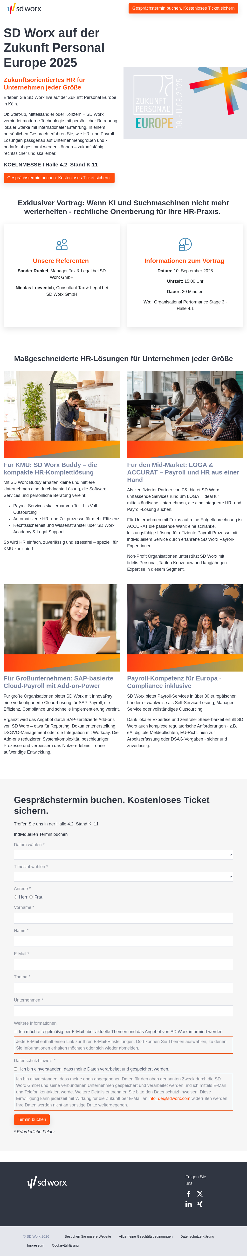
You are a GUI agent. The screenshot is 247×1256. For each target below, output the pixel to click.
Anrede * (22, 888)
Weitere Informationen (35, 1023)
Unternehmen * (28, 1000)
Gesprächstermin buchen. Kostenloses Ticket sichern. (59, 177)
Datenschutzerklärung (197, 1236)
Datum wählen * (29, 844)
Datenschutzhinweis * (34, 1060)
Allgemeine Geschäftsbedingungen (145, 1236)
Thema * (22, 977)
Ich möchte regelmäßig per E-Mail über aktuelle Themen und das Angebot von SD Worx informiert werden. (121, 1031)
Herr (23, 897)
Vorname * (24, 907)
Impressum (35, 1245)
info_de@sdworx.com (169, 1098)
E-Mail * (21, 953)
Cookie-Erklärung (65, 1245)
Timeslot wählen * (31, 866)
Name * (21, 930)
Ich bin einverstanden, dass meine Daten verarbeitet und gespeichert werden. (94, 1069)
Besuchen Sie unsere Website (88, 1236)
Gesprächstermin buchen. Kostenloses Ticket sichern (183, 8)
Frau (38, 897)
